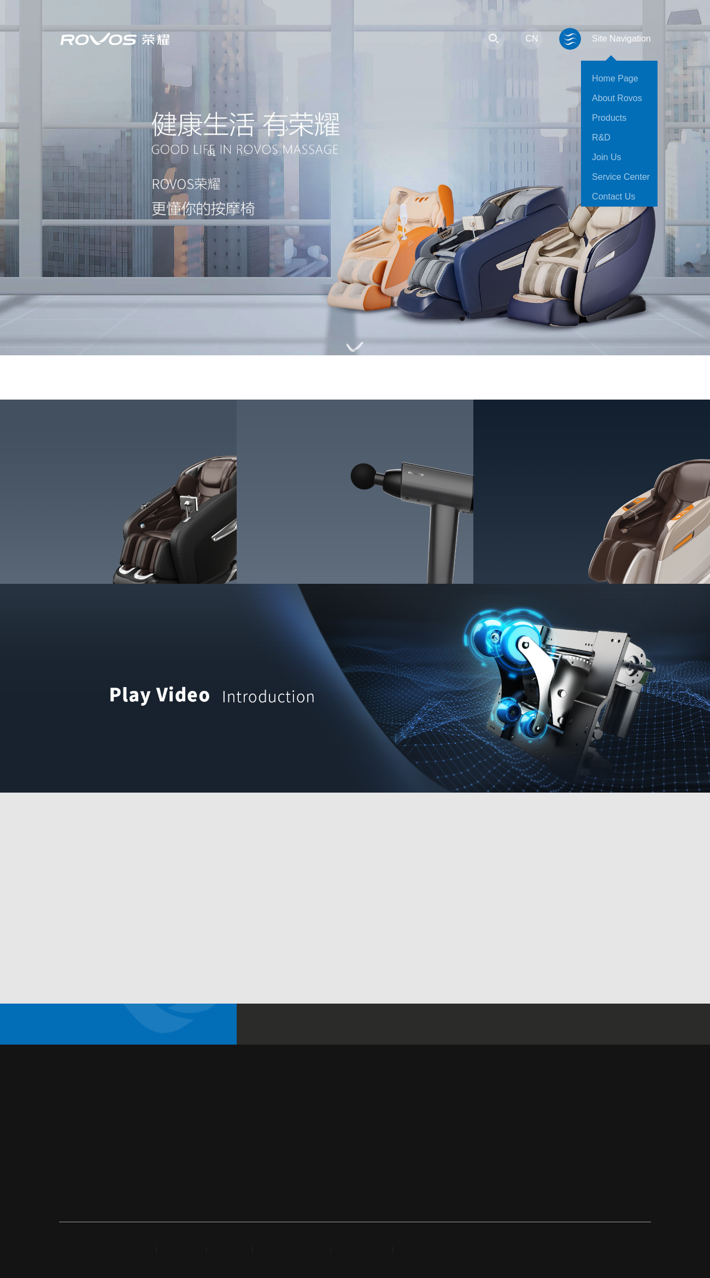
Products (609, 117)
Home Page (615, 78)
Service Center (621, 176)
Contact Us (613, 196)
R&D (601, 137)
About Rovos (617, 98)
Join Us (606, 157)
